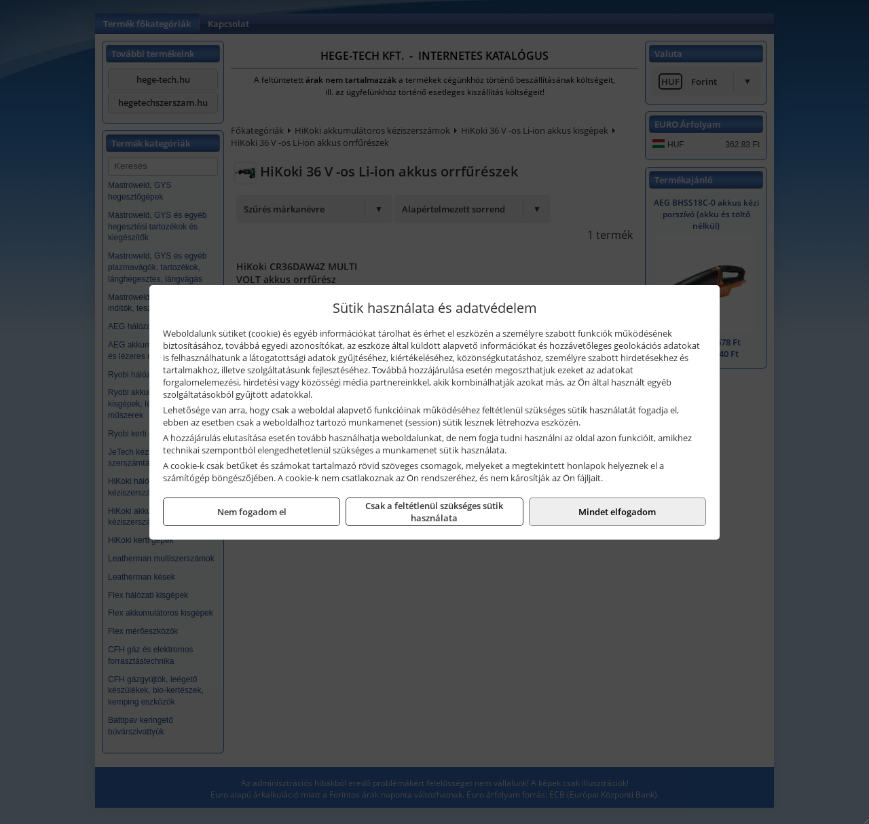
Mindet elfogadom (617, 512)
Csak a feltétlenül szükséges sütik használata (434, 512)
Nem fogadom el (251, 512)
